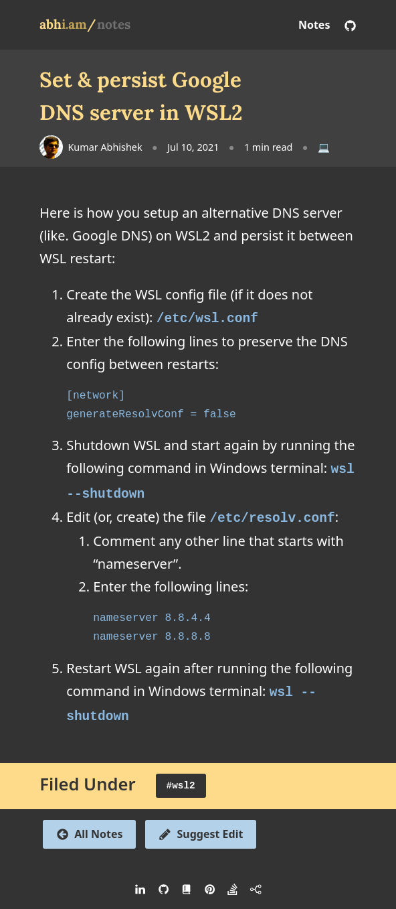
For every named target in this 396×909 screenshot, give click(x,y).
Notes (314, 24)
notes (113, 24)
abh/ (67, 24)
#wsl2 (181, 777)
